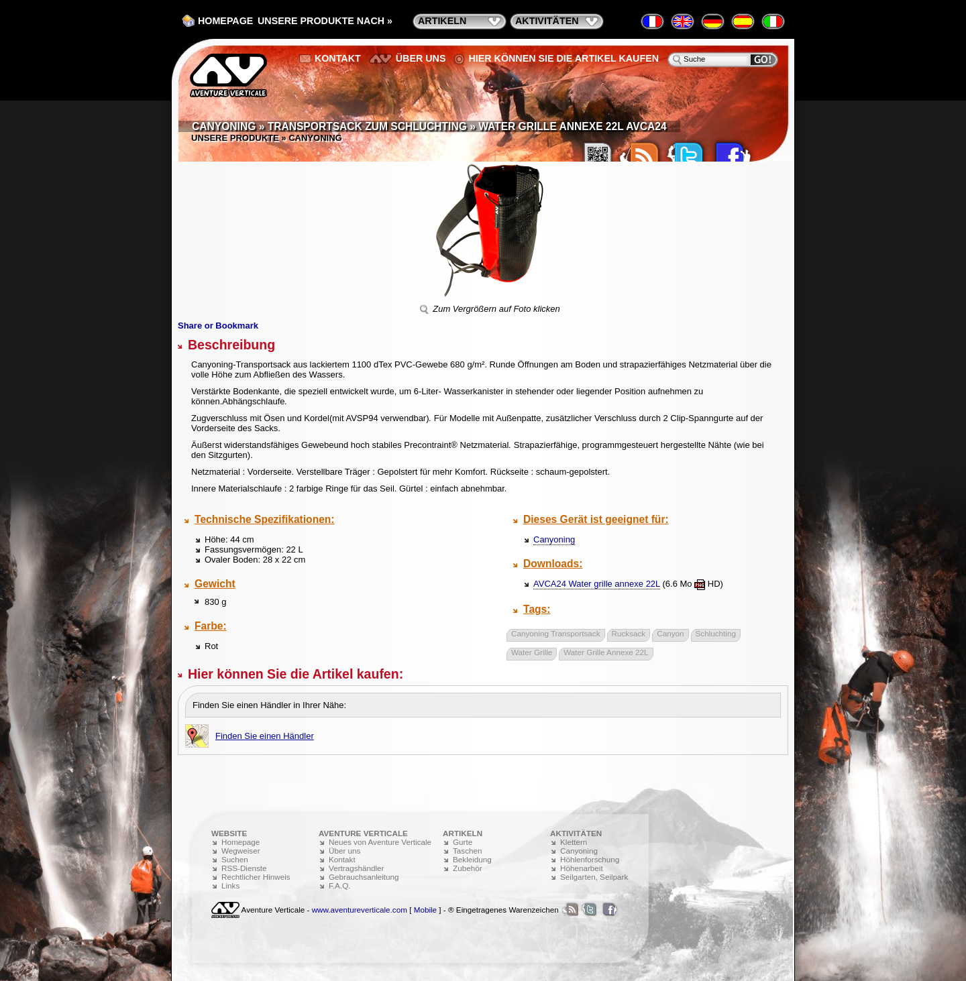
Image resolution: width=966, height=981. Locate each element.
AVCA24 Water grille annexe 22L (596, 584)
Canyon (670, 633)
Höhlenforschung (589, 859)
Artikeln (442, 20)
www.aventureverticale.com (359, 909)
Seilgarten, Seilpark (594, 876)
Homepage (225, 20)
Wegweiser (240, 850)
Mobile (425, 909)
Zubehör (467, 868)
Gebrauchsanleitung (364, 876)
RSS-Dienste (244, 868)
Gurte (462, 842)
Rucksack (629, 633)
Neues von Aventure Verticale (380, 842)
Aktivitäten (547, 20)
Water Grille (531, 652)
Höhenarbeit (581, 868)
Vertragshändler (356, 868)
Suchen (234, 859)
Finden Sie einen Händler (264, 736)
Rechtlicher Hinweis (255, 876)
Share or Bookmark (218, 326)
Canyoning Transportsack (555, 633)
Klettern (573, 842)
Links (230, 885)
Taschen (467, 850)
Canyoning (554, 539)
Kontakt (338, 58)
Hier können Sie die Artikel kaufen (563, 58)
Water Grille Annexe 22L (606, 652)
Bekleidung (472, 859)
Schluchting (716, 633)
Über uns (421, 58)
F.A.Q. (339, 885)
